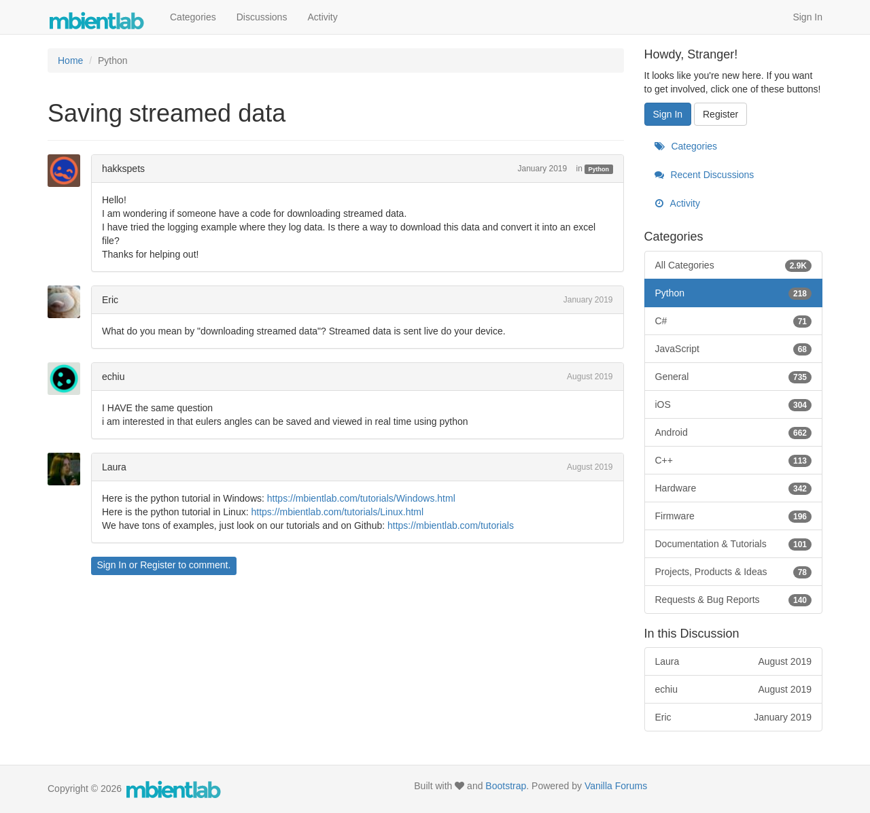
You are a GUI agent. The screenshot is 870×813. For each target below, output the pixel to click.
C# (733, 321)
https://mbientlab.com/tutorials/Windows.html (361, 498)
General (733, 376)
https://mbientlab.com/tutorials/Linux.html (337, 511)
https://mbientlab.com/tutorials (450, 525)
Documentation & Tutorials (733, 544)
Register (157, 564)
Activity (322, 17)
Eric (110, 299)
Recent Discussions (704, 174)
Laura (114, 467)
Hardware (733, 488)
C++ (733, 460)
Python (599, 169)
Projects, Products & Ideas (733, 571)
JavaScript (733, 349)
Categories (193, 17)
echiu (113, 376)
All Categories (733, 265)
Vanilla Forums (616, 785)
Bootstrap (505, 785)
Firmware (733, 516)
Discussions (262, 17)
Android (733, 432)
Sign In (807, 17)
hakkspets (123, 168)
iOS (733, 404)
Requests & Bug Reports (733, 599)
